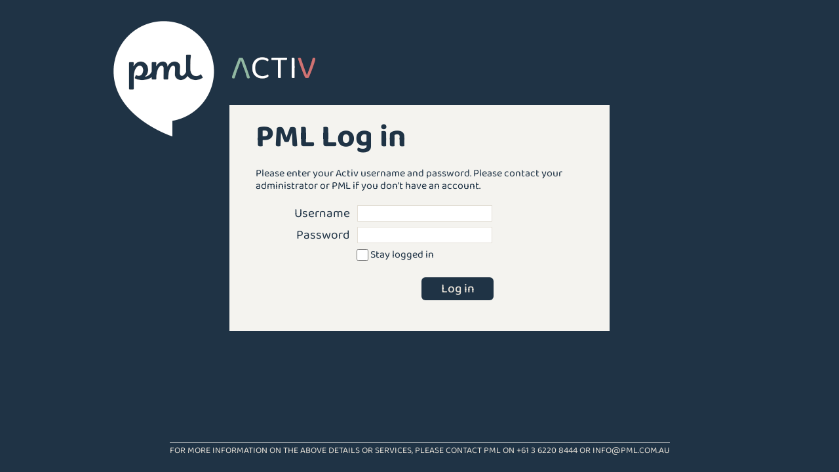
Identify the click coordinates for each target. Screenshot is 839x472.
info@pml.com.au (631, 450)
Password (323, 235)
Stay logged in (402, 254)
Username (322, 213)
